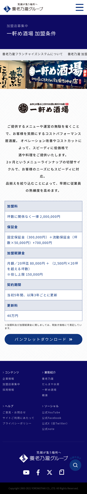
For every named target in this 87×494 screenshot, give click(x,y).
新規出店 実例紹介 (49, 54)
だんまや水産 (50, 384)
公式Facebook (51, 418)
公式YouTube (51, 412)
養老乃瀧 (48, 378)
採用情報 (8, 389)
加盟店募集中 (11, 384)
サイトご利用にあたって (19, 418)
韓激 (45, 395)
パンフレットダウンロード (43, 339)
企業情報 (8, 378)
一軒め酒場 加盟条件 (16, 54)
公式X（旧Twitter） (55, 423)
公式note (48, 429)
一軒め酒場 (49, 389)
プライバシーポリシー (17, 423)
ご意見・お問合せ (14, 412)
